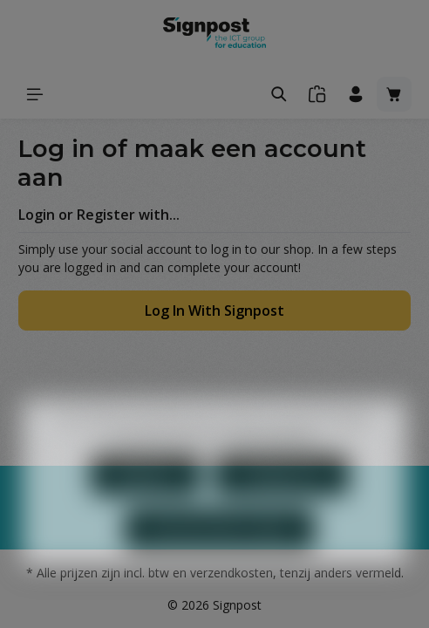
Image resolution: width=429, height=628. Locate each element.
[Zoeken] (279, 94)
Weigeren (145, 505)
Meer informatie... (275, 467)
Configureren (281, 505)
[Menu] (34, 94)
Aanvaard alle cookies (219, 560)
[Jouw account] (355, 94)
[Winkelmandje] (394, 94)
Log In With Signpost (214, 310)
